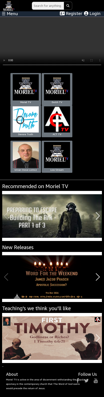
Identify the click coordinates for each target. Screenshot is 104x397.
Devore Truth (26, 121)
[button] (97, 216)
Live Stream (57, 156)
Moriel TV (26, 89)
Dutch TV (57, 89)
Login (92, 13)
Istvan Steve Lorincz (26, 156)
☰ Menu (10, 13)
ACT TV (57, 121)
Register (71, 13)
